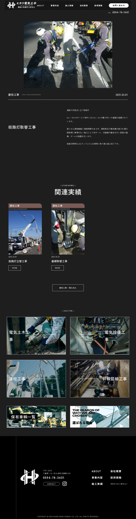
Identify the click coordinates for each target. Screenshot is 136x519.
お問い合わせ (119, 5)
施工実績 (69, 5)
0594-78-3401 (120, 12)
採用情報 (98, 5)
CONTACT (51, 484)
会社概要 (84, 5)
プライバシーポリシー (119, 484)
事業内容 (55, 5)
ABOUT (40, 5)
